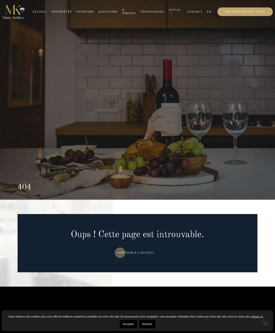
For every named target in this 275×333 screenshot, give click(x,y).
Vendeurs (85, 11)
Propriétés (62, 11)
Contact (194, 11)
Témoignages (152, 11)
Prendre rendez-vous (245, 12)
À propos (129, 11)
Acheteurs (108, 11)
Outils (175, 10)
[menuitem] (209, 11)
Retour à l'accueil (137, 253)
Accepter (128, 324)
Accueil (40, 11)
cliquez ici (257, 316)
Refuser (147, 324)
